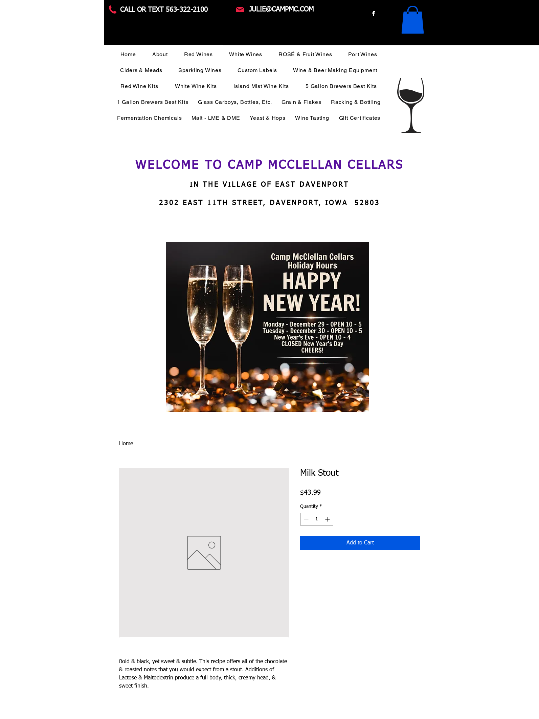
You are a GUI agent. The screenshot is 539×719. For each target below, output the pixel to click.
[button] (412, 19)
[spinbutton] (317, 519)
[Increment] (328, 519)
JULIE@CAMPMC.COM (281, 9)
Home (126, 444)
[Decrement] (305, 519)
